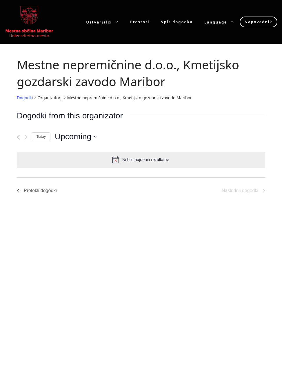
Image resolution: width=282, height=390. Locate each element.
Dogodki (25, 97)
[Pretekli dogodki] (18, 137)
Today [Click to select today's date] (41, 137)
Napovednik (258, 21)
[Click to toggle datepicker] (76, 136)
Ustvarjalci (105, 22)
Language (222, 22)
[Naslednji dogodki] (26, 137)
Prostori (139, 22)
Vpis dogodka (177, 22)
